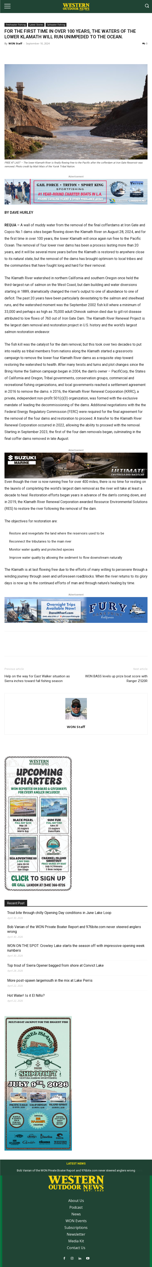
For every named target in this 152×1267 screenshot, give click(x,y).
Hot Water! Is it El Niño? (26, 995)
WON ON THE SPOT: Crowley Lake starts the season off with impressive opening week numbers (76, 948)
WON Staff (15, 43)
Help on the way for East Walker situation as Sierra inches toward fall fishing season (37, 678)
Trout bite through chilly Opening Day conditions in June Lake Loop (59, 913)
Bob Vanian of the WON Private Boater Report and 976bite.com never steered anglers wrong (74, 929)
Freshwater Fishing (16, 24)
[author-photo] (76, 719)
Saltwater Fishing (56, 24)
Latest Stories (36, 24)
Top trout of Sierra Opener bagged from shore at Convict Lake (55, 965)
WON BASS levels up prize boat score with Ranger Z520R (116, 678)
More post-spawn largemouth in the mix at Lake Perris (50, 980)
